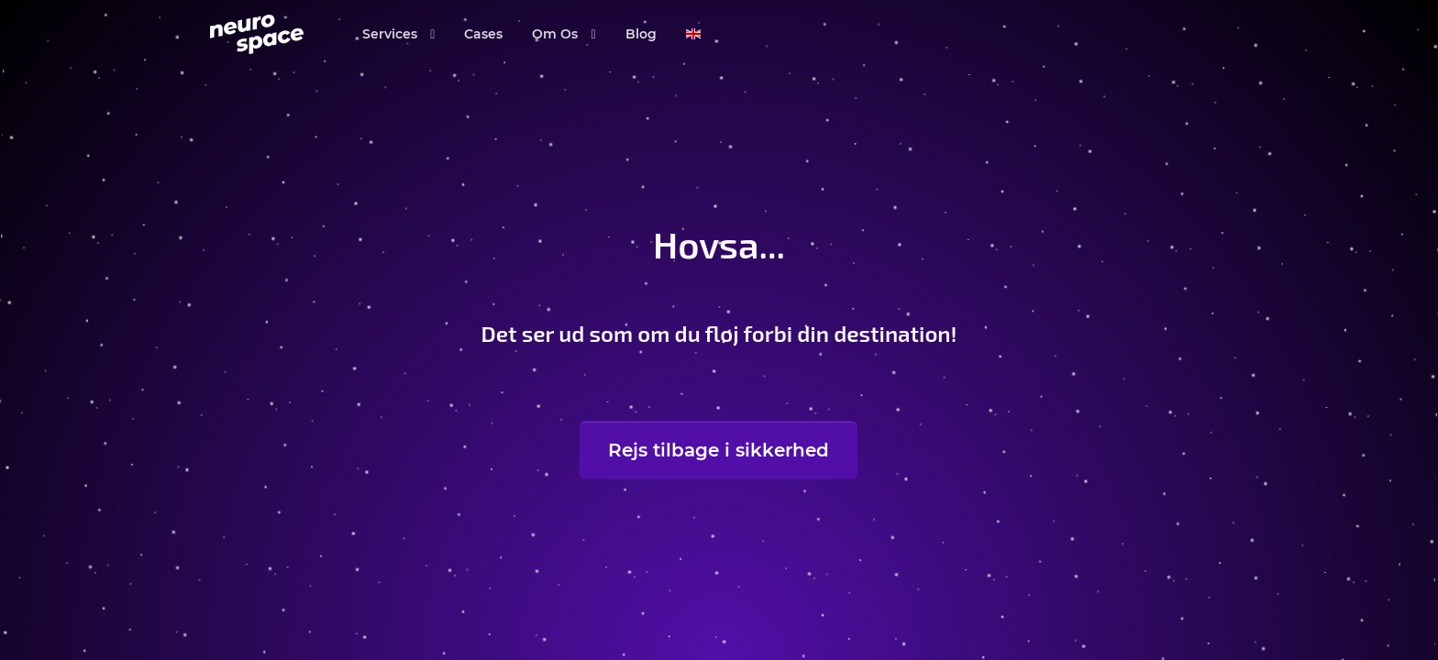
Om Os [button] (556, 34)
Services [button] (391, 34)
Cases (483, 34)
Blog (641, 34)
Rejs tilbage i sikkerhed (718, 450)
